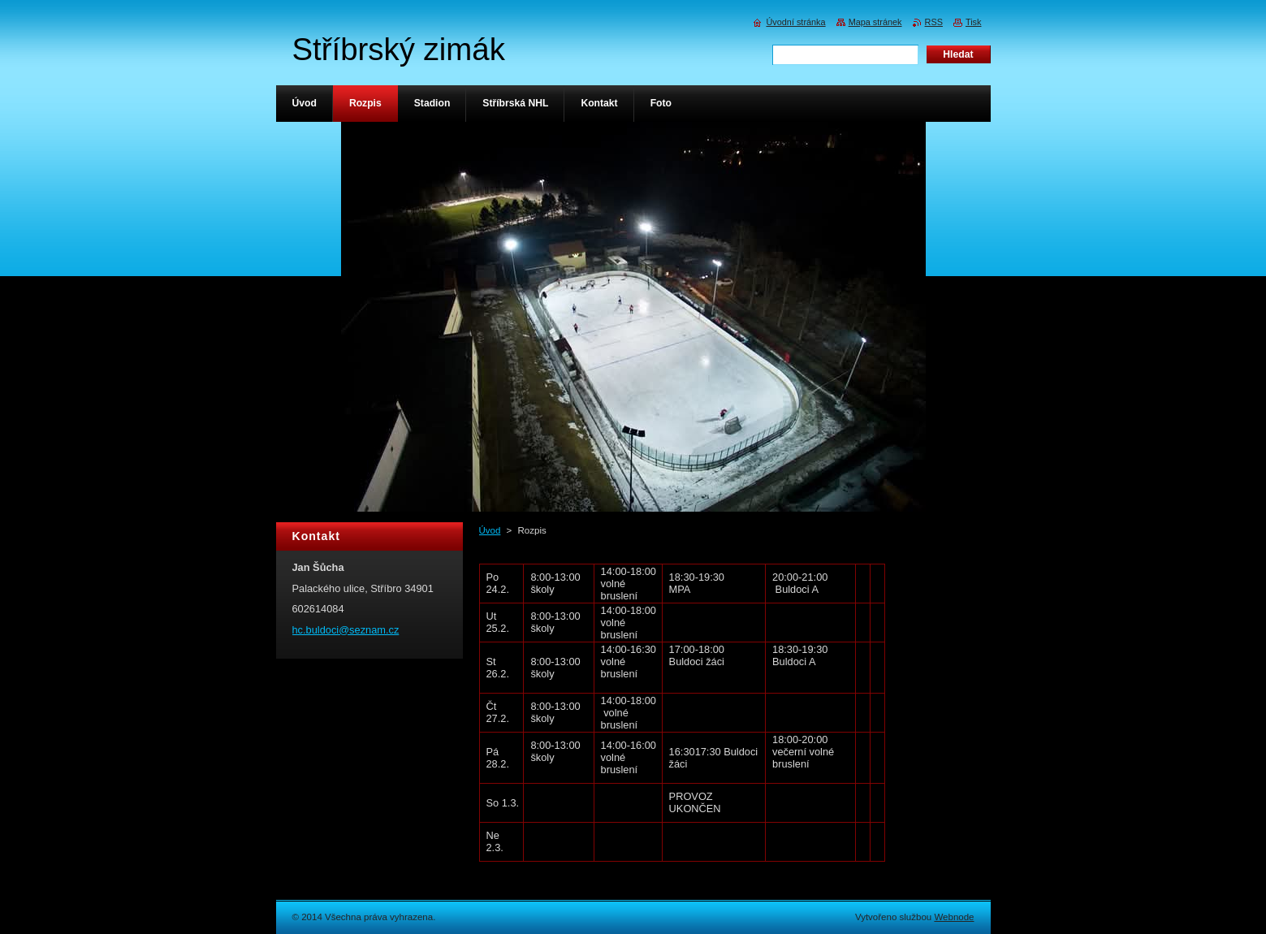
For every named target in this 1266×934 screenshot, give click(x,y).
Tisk (974, 22)
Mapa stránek (875, 22)
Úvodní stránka (795, 22)
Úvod (490, 530)
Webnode (954, 917)
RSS (934, 22)
